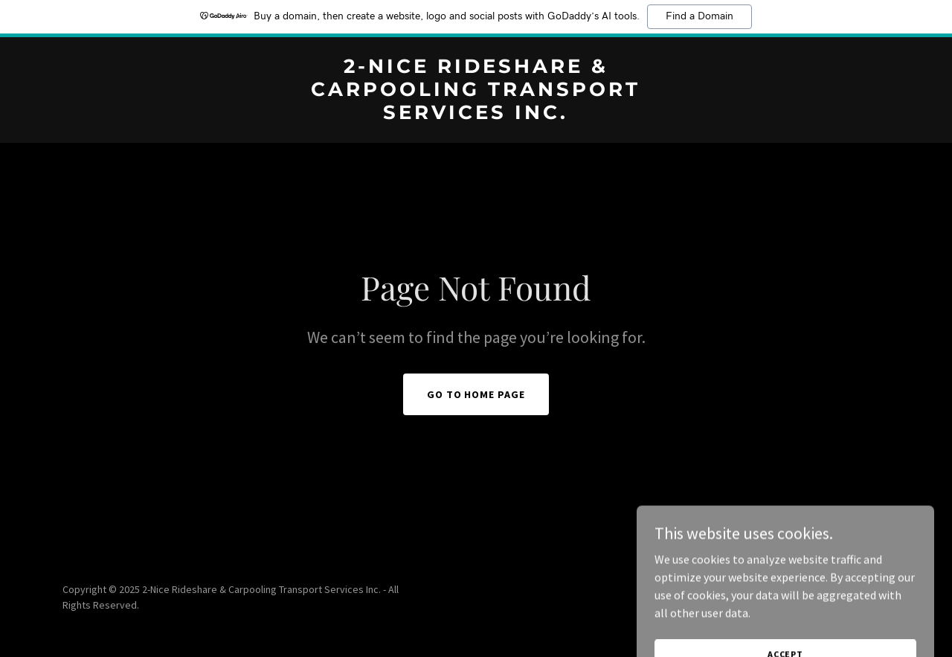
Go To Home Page (476, 394)
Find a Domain (699, 16)
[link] (476, 114)
